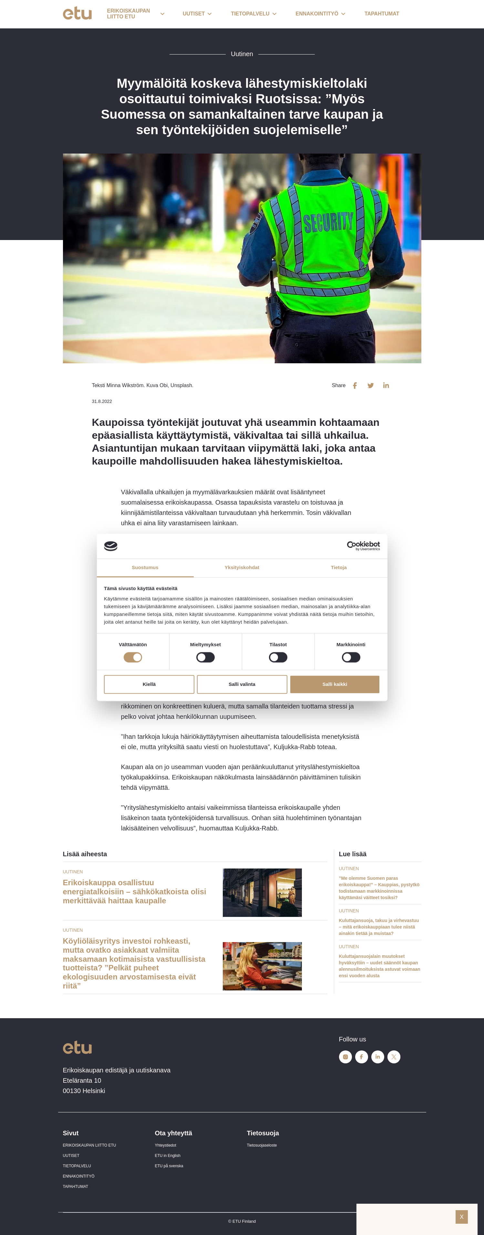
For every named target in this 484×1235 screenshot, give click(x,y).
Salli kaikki (335, 684)
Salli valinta (242, 684)
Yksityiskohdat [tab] (242, 567)
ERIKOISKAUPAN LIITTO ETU (89, 1145)
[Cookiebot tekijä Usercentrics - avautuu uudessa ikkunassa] (352, 546)
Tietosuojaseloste (262, 1145)
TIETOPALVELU (77, 1166)
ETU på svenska (169, 1166)
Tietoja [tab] (339, 567)
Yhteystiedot (165, 1145)
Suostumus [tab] (145, 567)
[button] (136, 14)
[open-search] (411, 14)
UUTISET (71, 1155)
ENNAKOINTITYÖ (79, 1176)
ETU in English (167, 1155)
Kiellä (149, 684)
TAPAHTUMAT (75, 1186)
